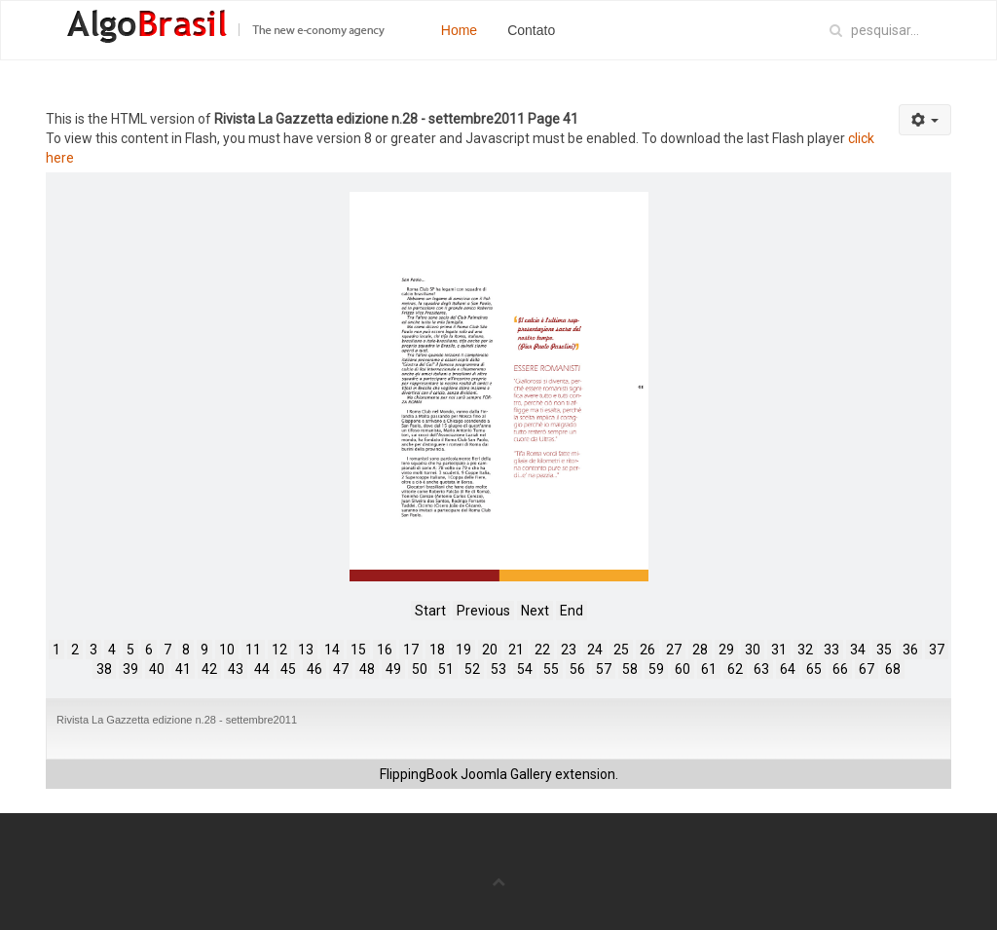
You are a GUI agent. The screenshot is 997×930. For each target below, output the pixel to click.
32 (805, 649)
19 (463, 649)
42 (209, 669)
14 (332, 649)
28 (700, 649)
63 (761, 669)
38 (104, 669)
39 (130, 669)
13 (306, 649)
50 (419, 669)
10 (227, 649)
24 (595, 649)
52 (472, 669)
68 (893, 669)
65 (814, 669)
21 (516, 649)
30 (752, 649)
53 (498, 669)
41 (183, 669)
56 (577, 669)
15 (358, 649)
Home (459, 30)
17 (411, 649)
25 (621, 649)
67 (866, 669)
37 (936, 649)
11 (253, 649)
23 (568, 649)
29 (726, 649)
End (571, 610)
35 (884, 649)
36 (910, 649)
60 (682, 669)
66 (840, 669)
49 (393, 669)
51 (446, 669)
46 (314, 669)
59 (656, 669)
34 (858, 649)
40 (157, 669)
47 (341, 669)
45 (288, 669)
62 (735, 669)
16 (384, 649)
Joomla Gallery (506, 774)
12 (279, 649)
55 (551, 669)
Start (430, 610)
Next (535, 610)
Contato (531, 30)
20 (490, 649)
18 (437, 649)
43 (235, 669)
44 (262, 669)
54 (525, 669)
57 (603, 669)
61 (709, 669)
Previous (483, 610)
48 (367, 669)
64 (787, 669)
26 (647, 649)
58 (630, 669)
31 (779, 649)
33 (831, 649)
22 (542, 649)
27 (674, 649)
